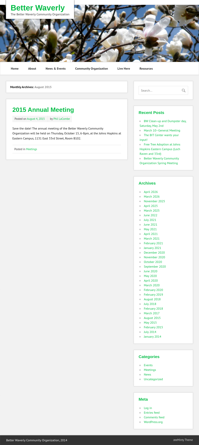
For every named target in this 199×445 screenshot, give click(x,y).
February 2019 (153, 294)
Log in (148, 408)
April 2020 (151, 280)
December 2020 (154, 252)
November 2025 (154, 201)
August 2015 (152, 318)
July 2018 (150, 304)
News (147, 374)
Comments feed (154, 417)
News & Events (56, 68)
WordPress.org (153, 422)
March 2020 (152, 285)
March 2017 (152, 313)
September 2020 (155, 266)
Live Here (124, 68)
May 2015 (150, 322)
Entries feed (152, 412)
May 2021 (150, 229)
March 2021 (152, 238)
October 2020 (153, 262)
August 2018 (152, 299)
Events (148, 365)
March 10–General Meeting (162, 130)
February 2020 (153, 290)
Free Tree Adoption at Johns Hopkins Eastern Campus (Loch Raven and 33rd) (160, 149)
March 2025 (152, 210)
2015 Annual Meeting (43, 109)
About (32, 68)
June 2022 (150, 215)
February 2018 (153, 308)
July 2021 (150, 220)
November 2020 (154, 257)
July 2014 (150, 332)
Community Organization (91, 68)
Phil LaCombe (61, 119)
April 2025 (151, 206)
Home (15, 68)
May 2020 (150, 276)
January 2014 (152, 336)
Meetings (31, 149)
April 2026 (151, 192)
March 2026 (152, 196)
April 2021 (151, 234)
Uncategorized (153, 379)
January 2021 (152, 248)
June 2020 (150, 271)
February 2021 (153, 243)
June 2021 (150, 224)
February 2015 (153, 327)
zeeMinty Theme (183, 440)
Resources (146, 68)
